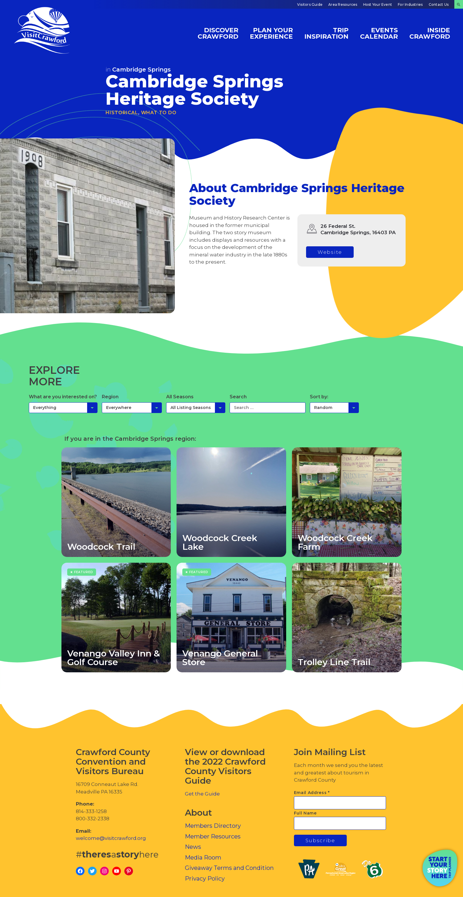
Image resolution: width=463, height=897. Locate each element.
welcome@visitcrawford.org (111, 838)
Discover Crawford (218, 33)
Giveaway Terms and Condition (229, 867)
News (193, 846)
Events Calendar (379, 33)
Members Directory (213, 825)
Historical (122, 112)
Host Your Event (377, 4)
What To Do (159, 112)
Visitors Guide (310, 4)
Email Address (312, 792)
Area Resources (342, 4)
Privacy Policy (205, 878)
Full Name (305, 813)
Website (330, 252)
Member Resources (213, 836)
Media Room (203, 857)
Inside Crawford (429, 33)
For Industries (410, 4)
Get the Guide (202, 794)
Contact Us (439, 4)
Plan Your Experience (271, 33)
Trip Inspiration (326, 33)
